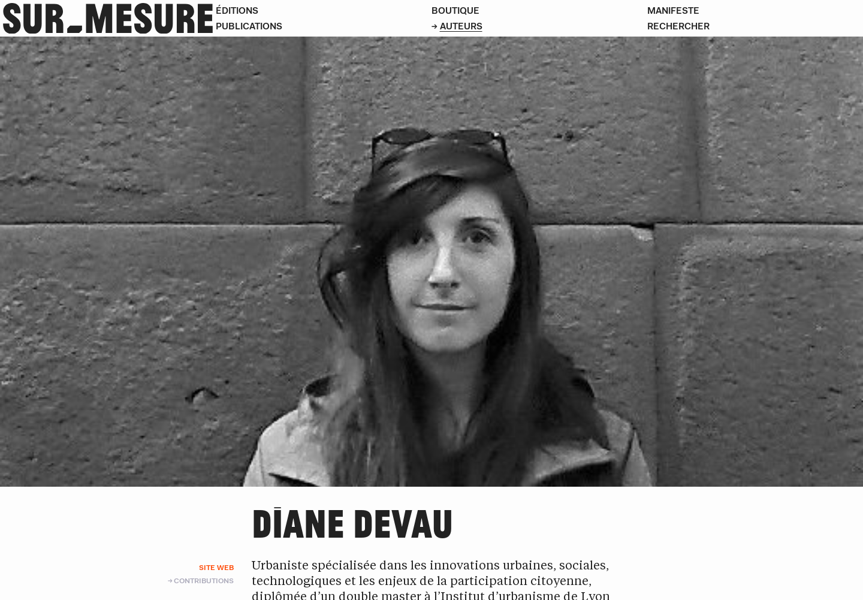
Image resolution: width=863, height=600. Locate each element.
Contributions (204, 580)
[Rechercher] (755, 26)
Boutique (455, 10)
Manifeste (673, 10)
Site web (216, 567)
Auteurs (461, 26)
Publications (249, 26)
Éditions (237, 10)
